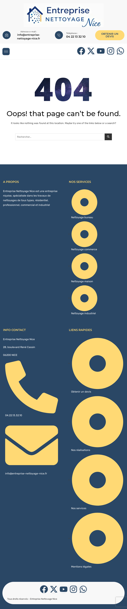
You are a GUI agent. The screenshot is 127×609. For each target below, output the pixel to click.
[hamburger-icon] (6, 51)
